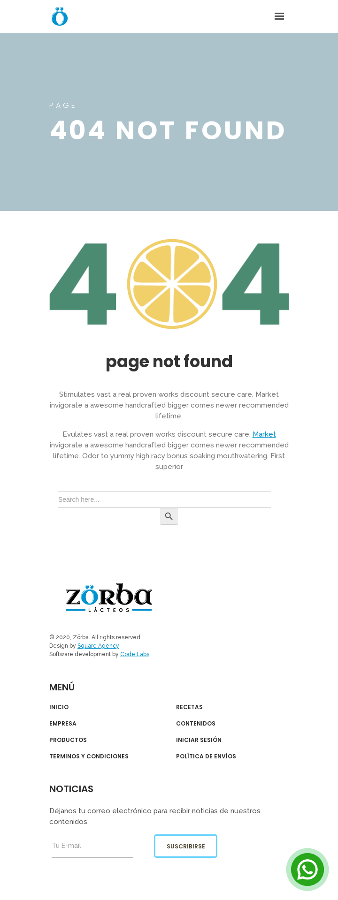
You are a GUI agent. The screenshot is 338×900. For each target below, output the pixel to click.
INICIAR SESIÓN (199, 740)
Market (264, 434)
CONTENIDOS (195, 723)
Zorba (59, 16)
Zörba (108, 597)
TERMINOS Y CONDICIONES (89, 756)
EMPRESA (63, 723)
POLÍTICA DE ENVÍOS (206, 756)
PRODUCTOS (68, 740)
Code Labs (134, 654)
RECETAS (189, 707)
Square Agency (98, 646)
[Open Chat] (307, 869)
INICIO (59, 707)
